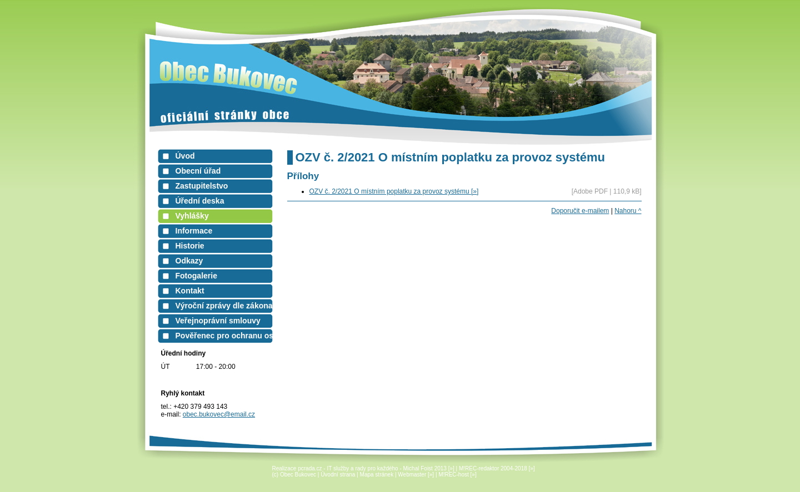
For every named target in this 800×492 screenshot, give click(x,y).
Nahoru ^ (627, 211)
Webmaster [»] (416, 474)
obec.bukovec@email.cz (219, 414)
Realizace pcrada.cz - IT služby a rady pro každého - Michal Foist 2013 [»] (363, 468)
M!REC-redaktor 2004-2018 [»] (497, 468)
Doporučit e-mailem (580, 211)
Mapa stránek (377, 474)
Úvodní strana (338, 474)
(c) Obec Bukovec (294, 474)
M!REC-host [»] (457, 474)
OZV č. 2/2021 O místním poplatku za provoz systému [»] (394, 191)
